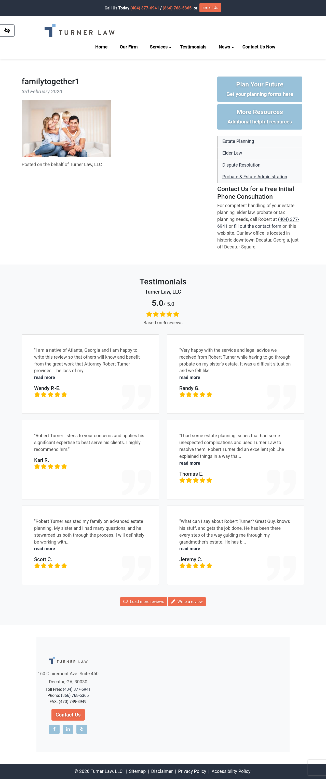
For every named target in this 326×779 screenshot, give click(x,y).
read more (44, 377)
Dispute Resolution (241, 165)
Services (161, 46)
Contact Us (68, 715)
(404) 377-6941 (144, 8)
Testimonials (193, 46)
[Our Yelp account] (81, 729)
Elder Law (232, 153)
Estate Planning (238, 141)
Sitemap (137, 771)
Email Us (210, 7)
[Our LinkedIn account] (68, 729)
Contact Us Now (258, 46)
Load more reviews (143, 601)
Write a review (186, 601)
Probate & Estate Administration (254, 176)
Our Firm (129, 46)
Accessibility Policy (231, 771)
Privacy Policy (192, 771)
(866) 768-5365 (177, 8)
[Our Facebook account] (54, 729)
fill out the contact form (257, 226)
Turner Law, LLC (106, 771)
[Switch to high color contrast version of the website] (7, 30)
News (226, 46)
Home (101, 46)
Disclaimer (162, 771)
